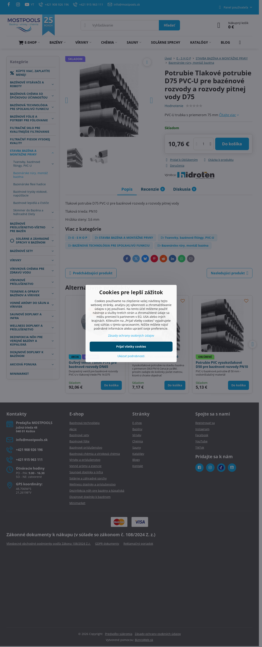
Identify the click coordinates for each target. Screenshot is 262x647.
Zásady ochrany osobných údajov (131, 335)
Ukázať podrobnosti (131, 356)
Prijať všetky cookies (131, 346)
